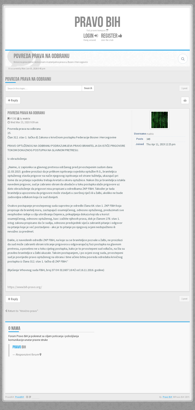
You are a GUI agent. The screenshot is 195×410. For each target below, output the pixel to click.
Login (90, 35)
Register (111, 35)
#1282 (13, 118)
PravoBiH (19, 397)
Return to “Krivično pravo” (21, 311)
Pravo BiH (167, 397)
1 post (184, 88)
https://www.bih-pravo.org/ (25, 287)
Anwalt (35, 397)
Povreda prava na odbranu (28, 79)
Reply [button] (13, 100)
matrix (26, 118)
